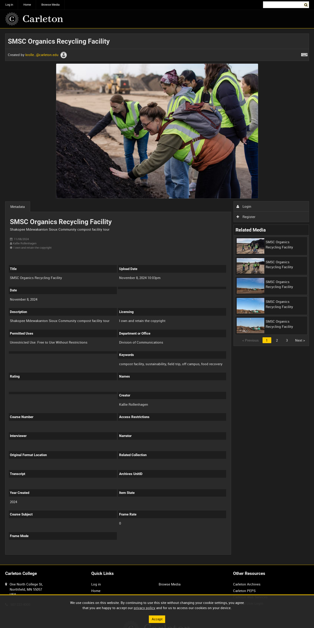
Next (300, 340)
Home (27, 5)
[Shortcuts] (304, 54)
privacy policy (144, 607)
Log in (9, 5)
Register (245, 216)
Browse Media (50, 5)
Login (243, 206)
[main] (157, 297)
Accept (157, 619)
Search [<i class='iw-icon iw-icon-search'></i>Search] (306, 4)
